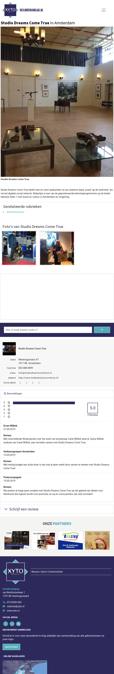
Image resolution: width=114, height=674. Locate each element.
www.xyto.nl (13, 610)
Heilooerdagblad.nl (31, 10)
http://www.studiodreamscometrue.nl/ (38, 377)
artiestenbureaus (15, 212)
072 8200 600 (14, 602)
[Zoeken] (102, 330)
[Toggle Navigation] (103, 10)
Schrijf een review (20, 509)
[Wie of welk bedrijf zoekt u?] (48, 330)
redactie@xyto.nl (15, 606)
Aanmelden (11, 646)
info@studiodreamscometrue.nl (35, 373)
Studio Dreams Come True (32, 348)
